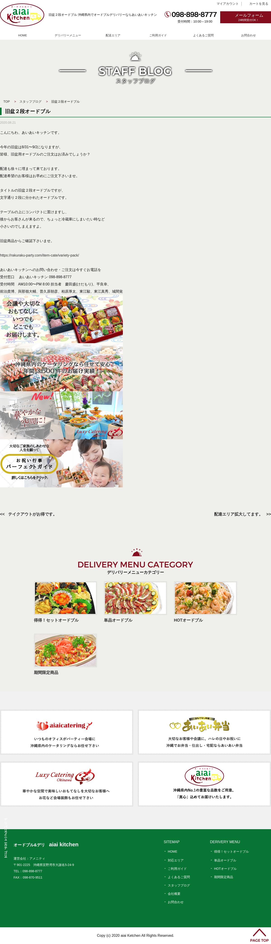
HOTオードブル (225, 868)
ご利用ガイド (158, 35)
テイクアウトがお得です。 (32, 514)
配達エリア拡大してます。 (238, 514)
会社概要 (174, 893)
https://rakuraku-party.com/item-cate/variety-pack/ (39, 255)
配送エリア (113, 35)
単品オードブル (225, 860)
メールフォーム (253, 17)
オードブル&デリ (46, 845)
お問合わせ (248, 35)
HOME (22, 35)
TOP (6, 101)
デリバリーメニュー (68, 35)
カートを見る (258, 3)
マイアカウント (228, 3)
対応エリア (176, 860)
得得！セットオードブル (231, 851)
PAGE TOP (259, 935)
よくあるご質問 (203, 35)
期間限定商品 (223, 877)
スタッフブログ (30, 101)
